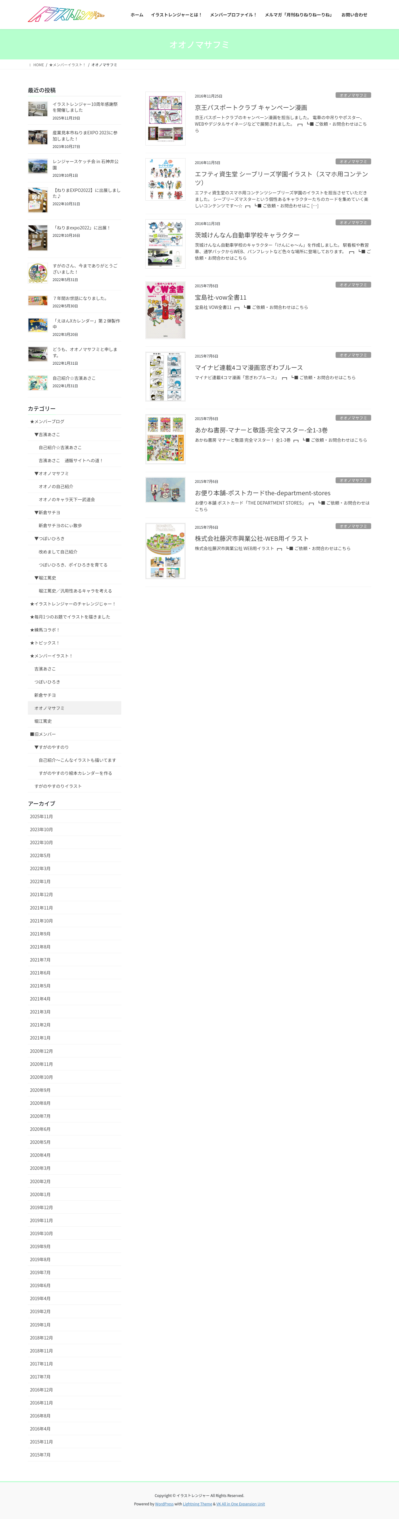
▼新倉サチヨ (47, 512)
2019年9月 (40, 1246)
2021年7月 (40, 960)
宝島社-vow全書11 (221, 297)
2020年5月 (40, 1142)
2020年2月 (40, 1181)
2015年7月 (40, 1455)
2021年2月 (40, 1025)
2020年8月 (40, 1103)
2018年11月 (41, 1351)
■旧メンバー (43, 734)
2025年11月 (41, 816)
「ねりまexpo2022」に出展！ (82, 227)
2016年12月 (41, 1390)
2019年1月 (40, 1325)
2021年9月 (40, 934)
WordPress (164, 1503)
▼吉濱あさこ (47, 434)
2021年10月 (41, 921)
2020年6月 (40, 1129)
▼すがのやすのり (51, 747)
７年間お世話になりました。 (81, 298)
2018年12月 (41, 1338)
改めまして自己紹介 (58, 552)
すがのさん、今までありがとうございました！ (85, 269)
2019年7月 (40, 1272)
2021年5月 (40, 986)
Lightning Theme (197, 1503)
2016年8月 (40, 1416)
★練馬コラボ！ (45, 630)
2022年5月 (40, 855)
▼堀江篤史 (45, 578)
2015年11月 (41, 1442)
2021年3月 (40, 1012)
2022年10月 (41, 842)
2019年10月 (41, 1233)
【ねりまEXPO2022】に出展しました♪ (87, 193)
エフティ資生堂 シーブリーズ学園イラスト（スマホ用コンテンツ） (281, 178)
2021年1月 (40, 1038)
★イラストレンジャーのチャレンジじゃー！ (73, 604)
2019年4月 (40, 1298)
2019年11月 (41, 1220)
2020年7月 (40, 1116)
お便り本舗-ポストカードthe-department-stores (263, 492)
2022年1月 (40, 881)
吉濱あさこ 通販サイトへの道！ (71, 460)
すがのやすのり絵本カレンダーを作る (75, 773)
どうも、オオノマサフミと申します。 (85, 352)
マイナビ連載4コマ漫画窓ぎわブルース (249, 367)
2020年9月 (40, 1090)
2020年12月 (41, 1051)
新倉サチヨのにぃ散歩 (60, 525)
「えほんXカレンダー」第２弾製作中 (86, 324)
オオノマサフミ (353, 95)
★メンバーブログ (47, 421)
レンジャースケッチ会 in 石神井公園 (85, 164)
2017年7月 (40, 1377)
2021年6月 (40, 973)
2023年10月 (41, 829)
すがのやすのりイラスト (58, 786)
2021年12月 (41, 894)
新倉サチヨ (45, 695)
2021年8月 (40, 947)
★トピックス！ (45, 643)
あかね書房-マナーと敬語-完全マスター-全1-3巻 (261, 429)
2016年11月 (41, 1403)
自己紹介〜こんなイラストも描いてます (77, 760)
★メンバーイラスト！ (51, 656)
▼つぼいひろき (49, 538)
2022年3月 (40, 868)
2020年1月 (40, 1194)
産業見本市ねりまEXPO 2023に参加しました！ (85, 135)
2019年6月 (40, 1285)
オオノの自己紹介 (56, 486)
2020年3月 (40, 1168)
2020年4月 (40, 1155)
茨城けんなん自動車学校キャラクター (247, 234)
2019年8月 (40, 1259)
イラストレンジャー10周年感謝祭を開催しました (85, 107)
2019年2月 (40, 1311)
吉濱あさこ (45, 669)
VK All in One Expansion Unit (241, 1503)
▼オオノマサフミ (51, 473)
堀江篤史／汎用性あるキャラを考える (75, 591)
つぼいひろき (47, 682)
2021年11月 (41, 908)
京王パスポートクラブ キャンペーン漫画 (251, 107)
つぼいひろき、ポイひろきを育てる (73, 565)
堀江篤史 (43, 721)
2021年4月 (40, 999)
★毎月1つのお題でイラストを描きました (70, 617)
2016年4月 (40, 1429)
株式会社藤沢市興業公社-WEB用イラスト (252, 538)
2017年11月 (41, 1364)
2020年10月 (41, 1077)
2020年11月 (41, 1064)
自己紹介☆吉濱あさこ (74, 378)
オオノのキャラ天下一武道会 (67, 499)
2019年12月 (41, 1207)
